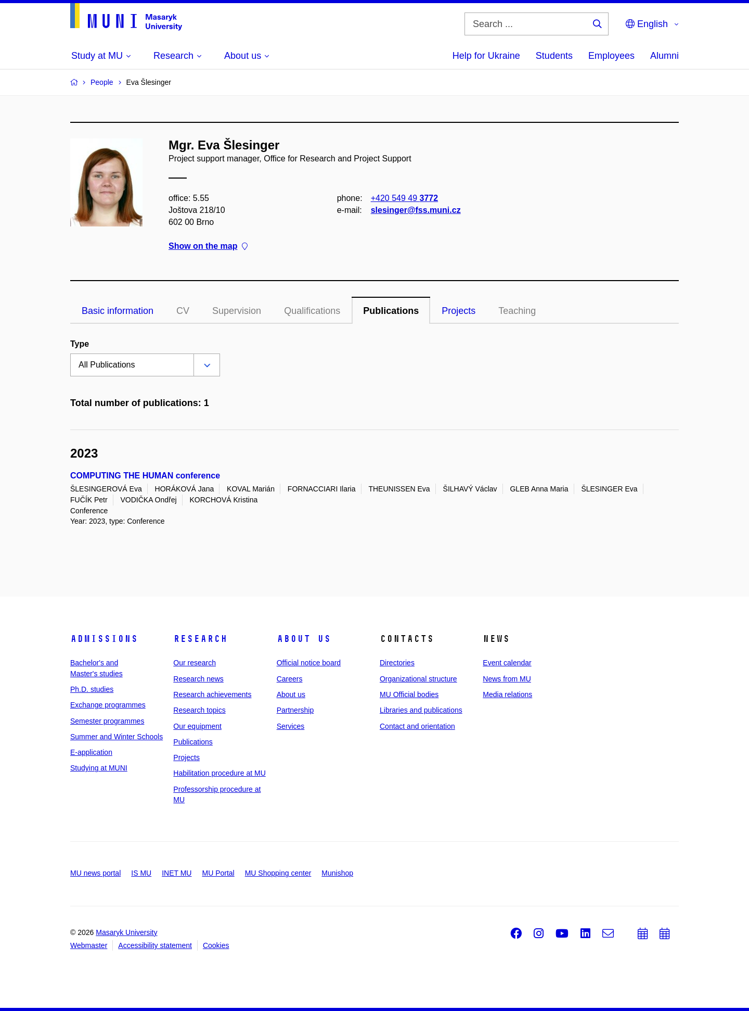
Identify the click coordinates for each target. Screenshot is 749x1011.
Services (291, 726)
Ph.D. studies (91, 689)
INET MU (176, 873)
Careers (290, 679)
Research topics (199, 710)
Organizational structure (418, 679)
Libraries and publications (421, 710)
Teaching (517, 311)
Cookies (216, 945)
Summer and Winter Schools (116, 736)
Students (554, 55)
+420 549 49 (404, 198)
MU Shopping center (278, 873)
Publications (391, 311)
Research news (198, 679)
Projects (458, 311)
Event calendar (507, 663)
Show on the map (208, 246)
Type (79, 343)
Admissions (104, 638)
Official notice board (309, 663)
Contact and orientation (417, 726)
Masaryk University (126, 932)
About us (304, 638)
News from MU (507, 679)
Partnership (295, 710)
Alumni (664, 55)
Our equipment (197, 726)
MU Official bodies (409, 694)
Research (200, 638)
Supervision (236, 311)
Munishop (337, 873)
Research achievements (212, 694)
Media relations (507, 694)
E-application (91, 752)
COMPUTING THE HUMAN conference (145, 475)
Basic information (117, 311)
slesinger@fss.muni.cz (416, 210)
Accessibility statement (155, 945)
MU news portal (95, 873)
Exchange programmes (108, 705)
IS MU (141, 873)
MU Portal (218, 873)
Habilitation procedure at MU (219, 773)
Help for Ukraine (486, 55)
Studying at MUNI (98, 768)
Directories (397, 663)
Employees (611, 55)
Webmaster (88, 945)
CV (182, 311)
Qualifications (312, 311)
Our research (194, 663)
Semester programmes (107, 721)
